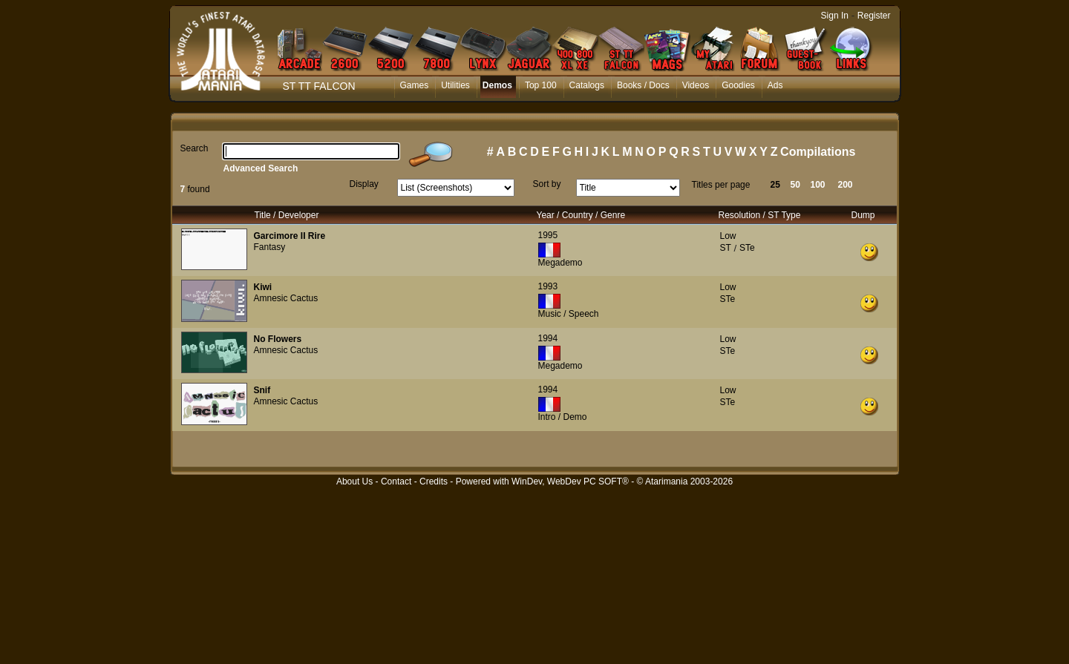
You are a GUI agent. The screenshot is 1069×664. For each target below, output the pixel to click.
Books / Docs (643, 85)
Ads (775, 85)
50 (795, 185)
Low (728, 236)
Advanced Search (260, 168)
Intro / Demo (562, 417)
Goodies (738, 85)
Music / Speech (568, 314)
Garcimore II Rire (290, 236)
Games (414, 85)
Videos (695, 85)
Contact (396, 481)
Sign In (835, 15)
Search (194, 148)
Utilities (455, 85)
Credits (433, 481)
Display (364, 184)
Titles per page (721, 185)
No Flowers (278, 339)
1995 (548, 235)
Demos (497, 85)
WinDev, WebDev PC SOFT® (570, 481)
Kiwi (263, 287)
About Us (354, 481)
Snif (262, 390)
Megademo (560, 262)
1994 (548, 338)
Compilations (817, 151)
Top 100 (541, 85)
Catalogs (586, 85)
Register (874, 15)
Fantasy (270, 247)
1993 (548, 286)
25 (775, 185)
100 (818, 185)
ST (725, 248)
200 (845, 185)
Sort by (547, 184)
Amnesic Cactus (286, 298)
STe (747, 248)
